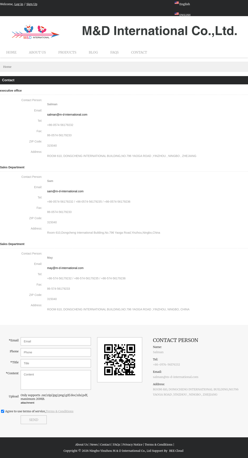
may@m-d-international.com (65, 268)
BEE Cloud (176, 450)
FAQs (114, 52)
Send (33, 420)
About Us (37, 52)
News (94, 444)
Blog (93, 52)
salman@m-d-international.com (67, 114)
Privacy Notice (132, 444)
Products (67, 52)
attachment (27, 402)
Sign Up (31, 4)
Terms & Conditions (60, 411)
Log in (18, 4)
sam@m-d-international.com (65, 191)
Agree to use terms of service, (39, 411)
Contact (139, 52)
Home (11, 52)
